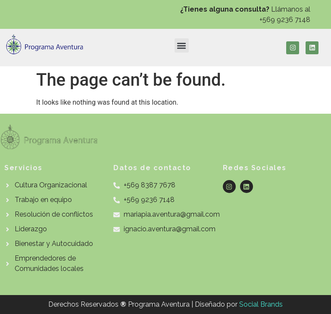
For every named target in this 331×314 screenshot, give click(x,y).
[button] (182, 45)
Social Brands (261, 304)
